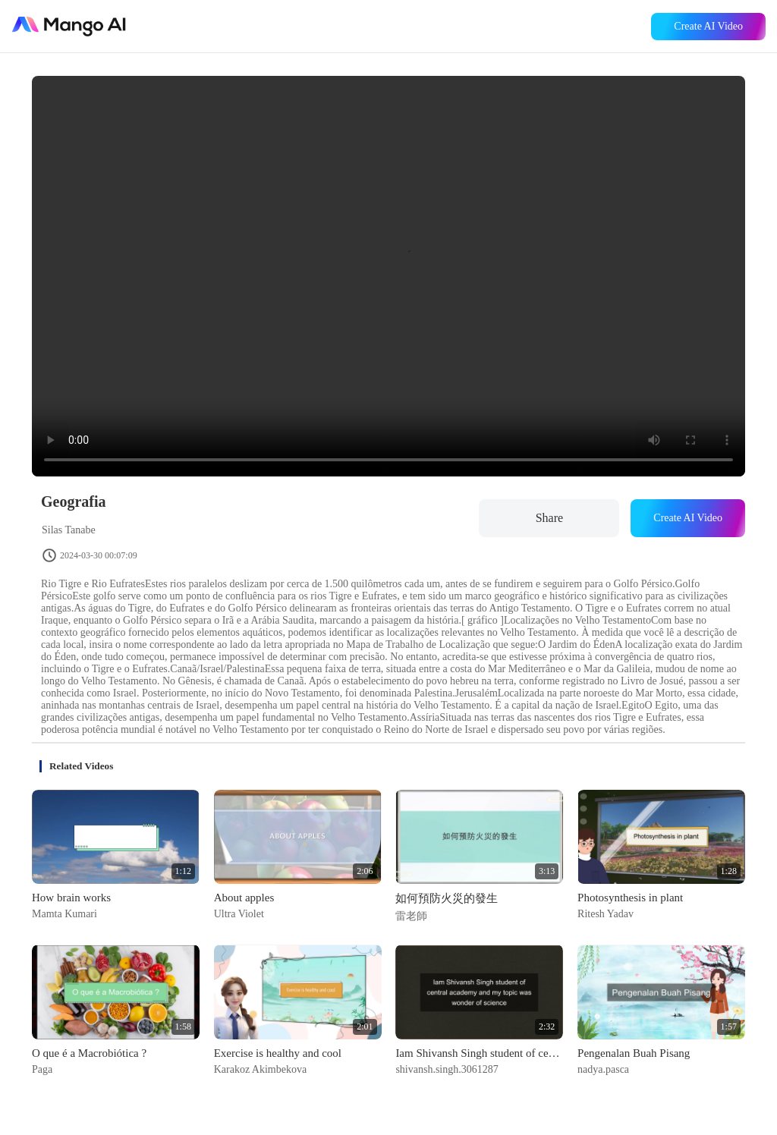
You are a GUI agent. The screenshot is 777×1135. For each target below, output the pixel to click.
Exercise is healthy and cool (277, 1053)
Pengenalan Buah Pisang (633, 1053)
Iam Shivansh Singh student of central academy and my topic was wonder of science (479, 1053)
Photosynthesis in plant (630, 897)
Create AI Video (708, 26)
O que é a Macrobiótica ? (89, 1053)
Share (549, 517)
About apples (244, 897)
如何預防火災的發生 (446, 898)
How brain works (71, 897)
